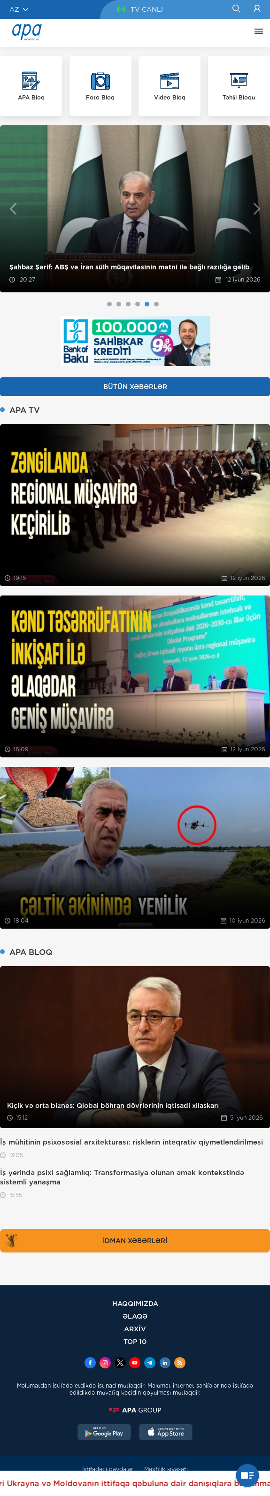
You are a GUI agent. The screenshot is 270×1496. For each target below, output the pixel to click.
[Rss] (179, 1363)
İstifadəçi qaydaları (108, 1469)
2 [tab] (118, 304)
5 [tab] (147, 304)
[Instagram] (105, 1363)
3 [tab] (128, 304)
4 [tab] (137, 304)
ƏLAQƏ (135, 1316)
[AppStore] (166, 1433)
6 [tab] (156, 304)
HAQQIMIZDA (135, 1303)
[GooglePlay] (104, 1433)
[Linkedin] (164, 1363)
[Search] (236, 9)
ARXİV (135, 1329)
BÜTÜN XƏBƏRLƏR (135, 386)
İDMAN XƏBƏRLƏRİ (84, 1240)
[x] (120, 1363)
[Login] (257, 9)
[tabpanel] (135, 209)
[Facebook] (90, 1363)
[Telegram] (149, 1363)
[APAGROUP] (135, 1410)
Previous (13, 208)
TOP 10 (135, 1341)
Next (257, 208)
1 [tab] (109, 304)
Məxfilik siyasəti (166, 1469)
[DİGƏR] (256, 33)
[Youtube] (134, 1363)
